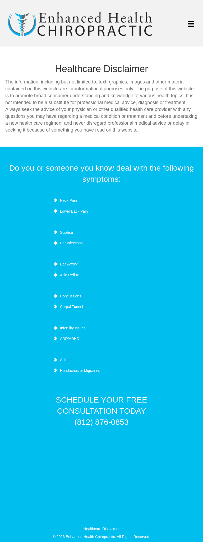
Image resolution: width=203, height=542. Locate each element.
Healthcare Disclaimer (102, 529)
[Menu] (191, 23)
